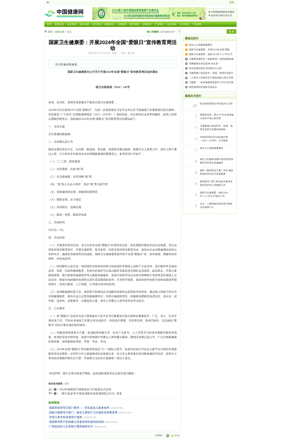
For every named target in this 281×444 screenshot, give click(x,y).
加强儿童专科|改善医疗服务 (66, 417)
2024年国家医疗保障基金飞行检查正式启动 (85, 389)
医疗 (173, 31)
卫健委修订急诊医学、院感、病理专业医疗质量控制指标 (216, 128)
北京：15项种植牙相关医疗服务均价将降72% (216, 205)
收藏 (176, 435)
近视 (162, 31)
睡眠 (167, 31)
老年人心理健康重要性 (200, 45)
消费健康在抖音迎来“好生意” (204, 63)
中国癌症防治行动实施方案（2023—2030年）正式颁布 (214, 139)
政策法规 (59, 31)
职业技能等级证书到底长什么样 (205, 68)
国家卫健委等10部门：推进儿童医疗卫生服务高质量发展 (83, 412)
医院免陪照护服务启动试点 (203, 87)
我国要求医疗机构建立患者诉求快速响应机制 (76, 421)
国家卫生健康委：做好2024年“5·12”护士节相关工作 (214, 194)
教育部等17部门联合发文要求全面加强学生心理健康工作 (216, 183)
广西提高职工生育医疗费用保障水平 (71, 426)
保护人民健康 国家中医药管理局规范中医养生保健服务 (216, 161)
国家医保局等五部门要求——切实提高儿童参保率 (79, 407)
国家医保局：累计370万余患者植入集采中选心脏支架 (217, 116)
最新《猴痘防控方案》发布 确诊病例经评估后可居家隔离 (216, 172)
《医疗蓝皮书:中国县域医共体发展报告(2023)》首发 (90, 393)
